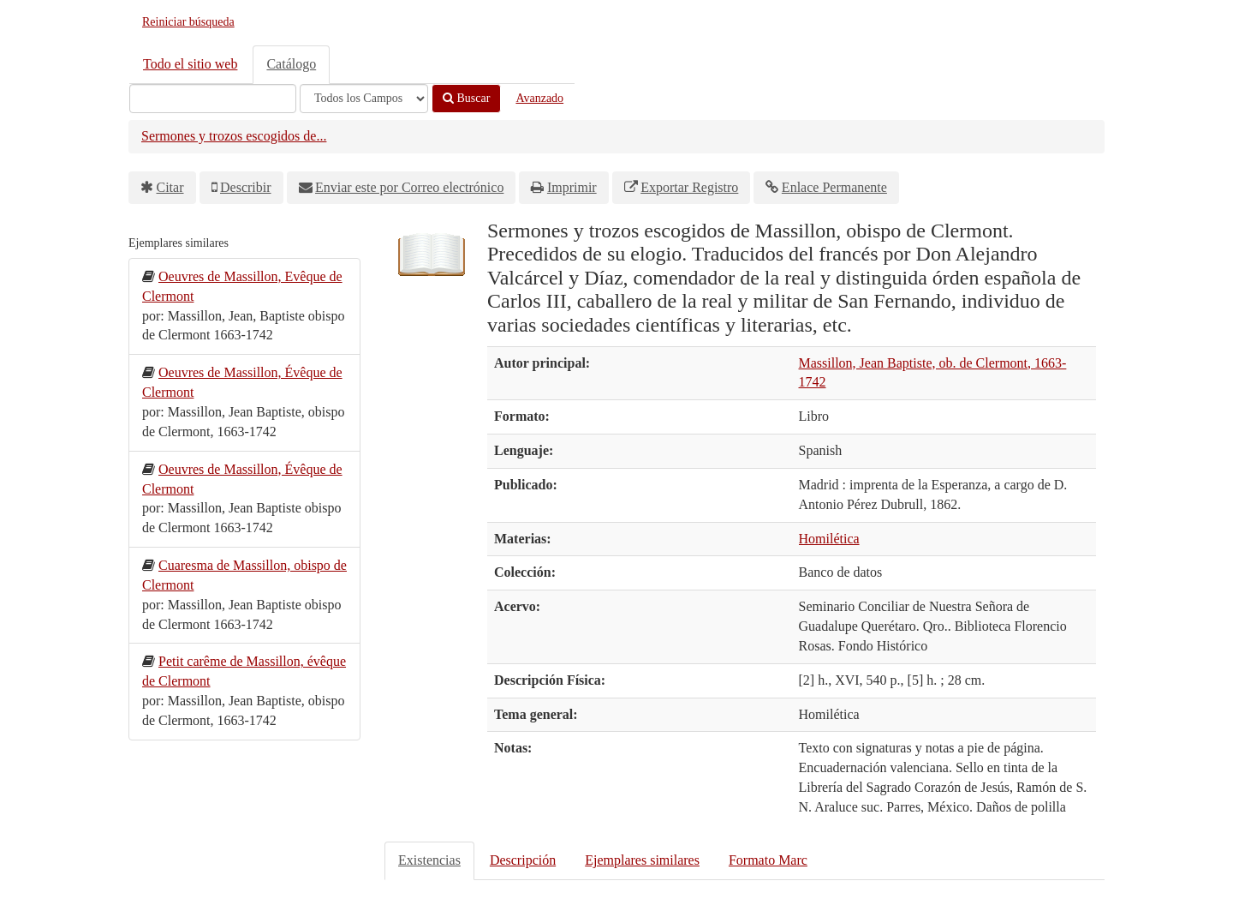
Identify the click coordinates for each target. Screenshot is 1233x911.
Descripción (523, 860)
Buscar (466, 98)
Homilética (829, 538)
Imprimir (572, 187)
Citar (170, 187)
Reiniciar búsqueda (188, 21)
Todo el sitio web (190, 64)
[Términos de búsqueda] (212, 98)
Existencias (429, 860)
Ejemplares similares (642, 860)
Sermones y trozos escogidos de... (233, 136)
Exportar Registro (689, 187)
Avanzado (539, 98)
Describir (245, 187)
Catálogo (291, 64)
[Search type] (364, 98)
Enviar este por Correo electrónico (409, 187)
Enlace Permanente (834, 187)
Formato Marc (768, 860)
